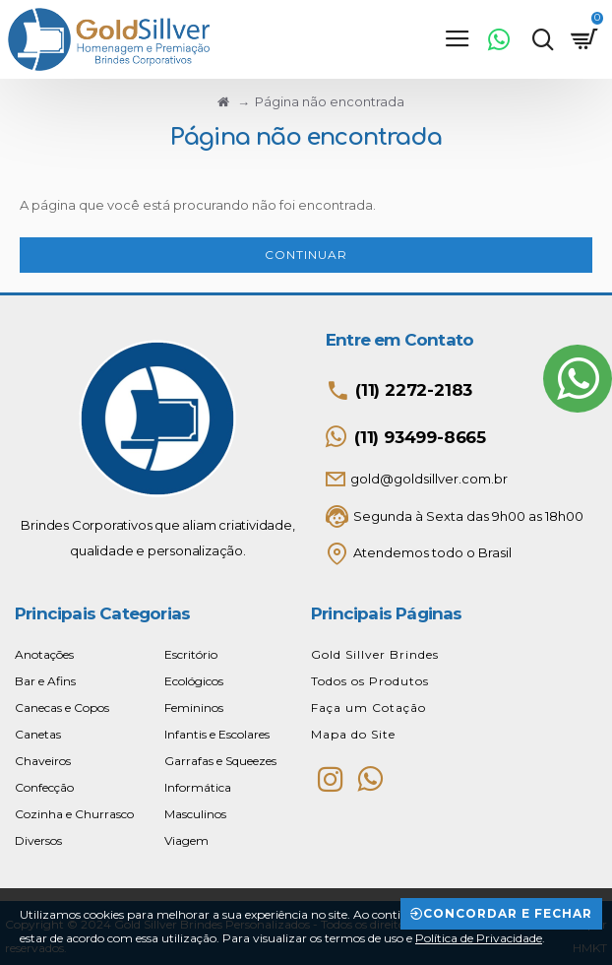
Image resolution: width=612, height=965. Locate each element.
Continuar (306, 254)
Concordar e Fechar (507, 913)
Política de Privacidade (478, 938)
